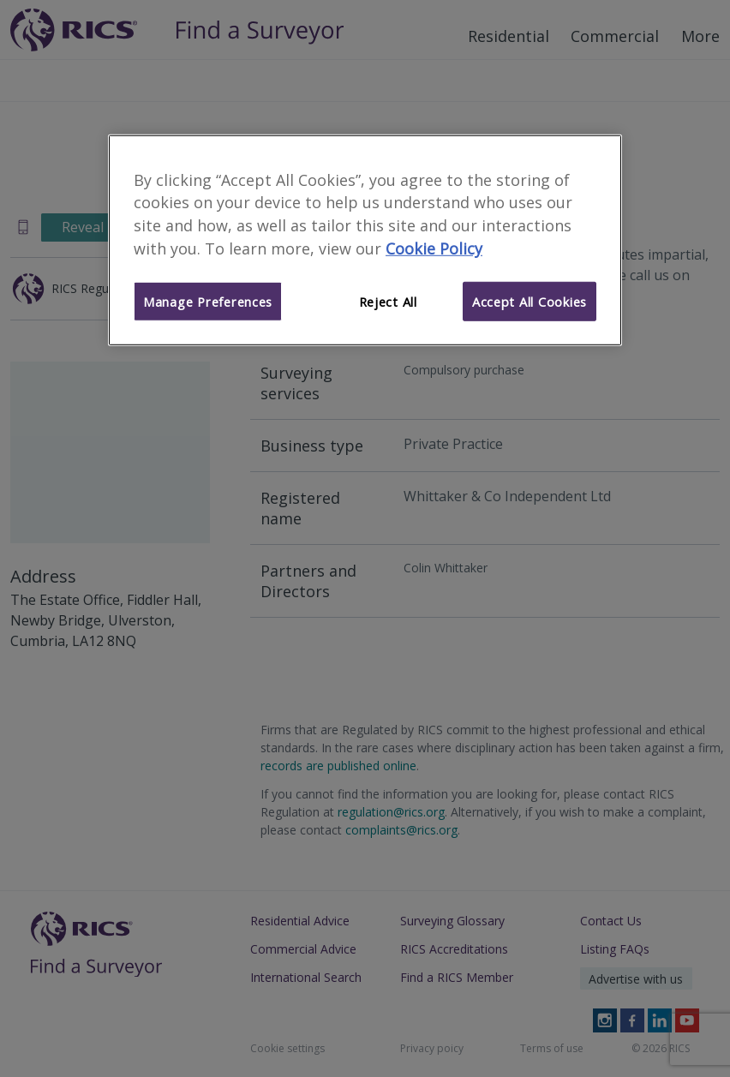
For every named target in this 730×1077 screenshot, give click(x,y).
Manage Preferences (207, 301)
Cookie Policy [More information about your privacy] (434, 248)
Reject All (388, 301)
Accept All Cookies (529, 301)
